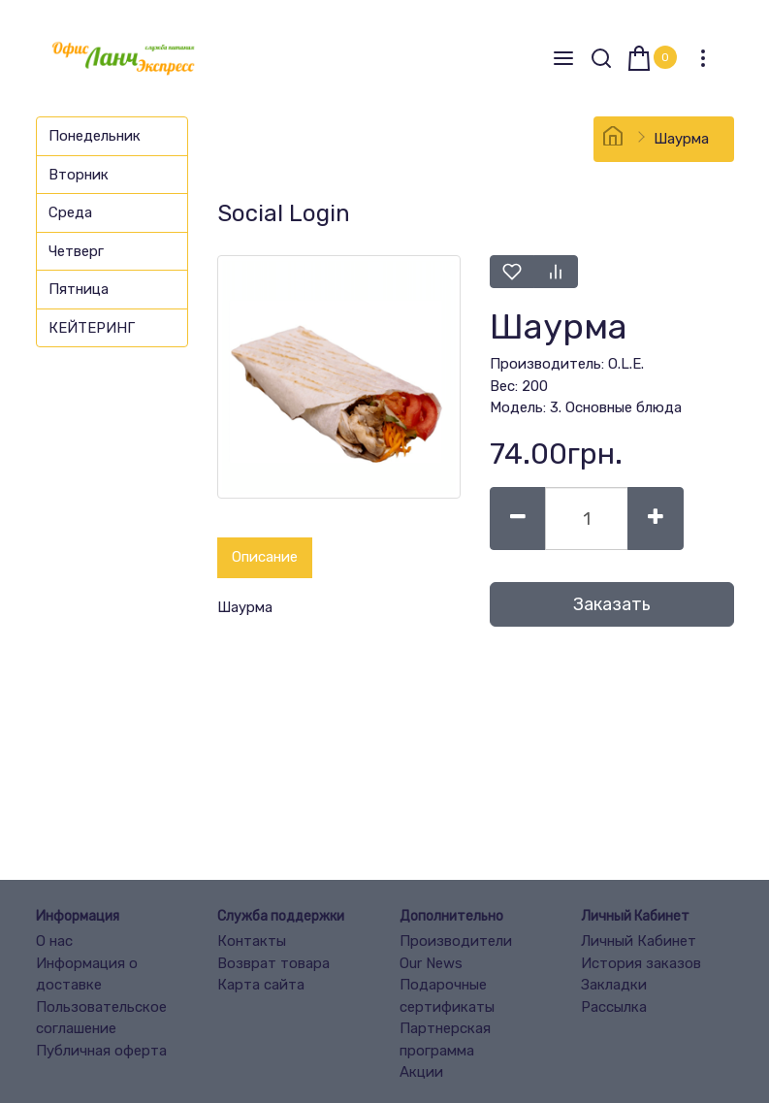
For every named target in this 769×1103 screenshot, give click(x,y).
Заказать (612, 604)
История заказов (641, 963)
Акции (421, 1072)
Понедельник (94, 136)
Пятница (78, 289)
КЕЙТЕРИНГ (91, 328)
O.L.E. (626, 364)
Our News (431, 963)
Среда (70, 212)
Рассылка (614, 1007)
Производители (456, 941)
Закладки (614, 984)
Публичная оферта (101, 1050)
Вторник (78, 174)
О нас (54, 941)
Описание (265, 557)
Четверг (76, 251)
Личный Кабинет (638, 941)
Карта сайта (260, 984)
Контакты (251, 941)
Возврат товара (273, 963)
